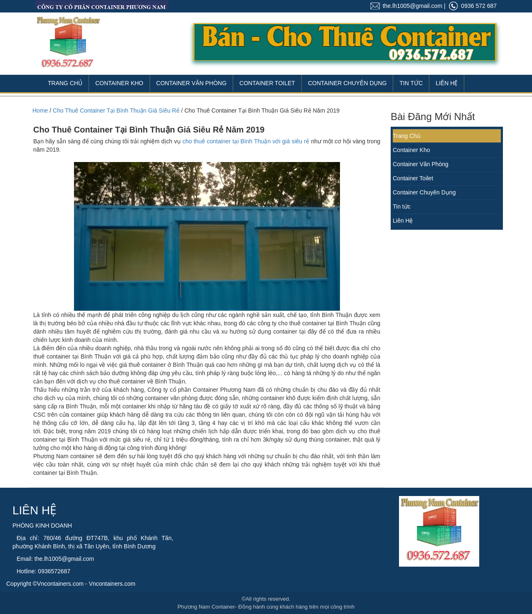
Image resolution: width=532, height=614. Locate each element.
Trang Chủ (65, 83)
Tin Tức (411, 83)
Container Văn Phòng (191, 83)
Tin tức (402, 206)
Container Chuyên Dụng (347, 83)
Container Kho (119, 83)
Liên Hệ (447, 83)
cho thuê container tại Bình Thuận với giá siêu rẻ (245, 141)
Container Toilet (267, 83)
